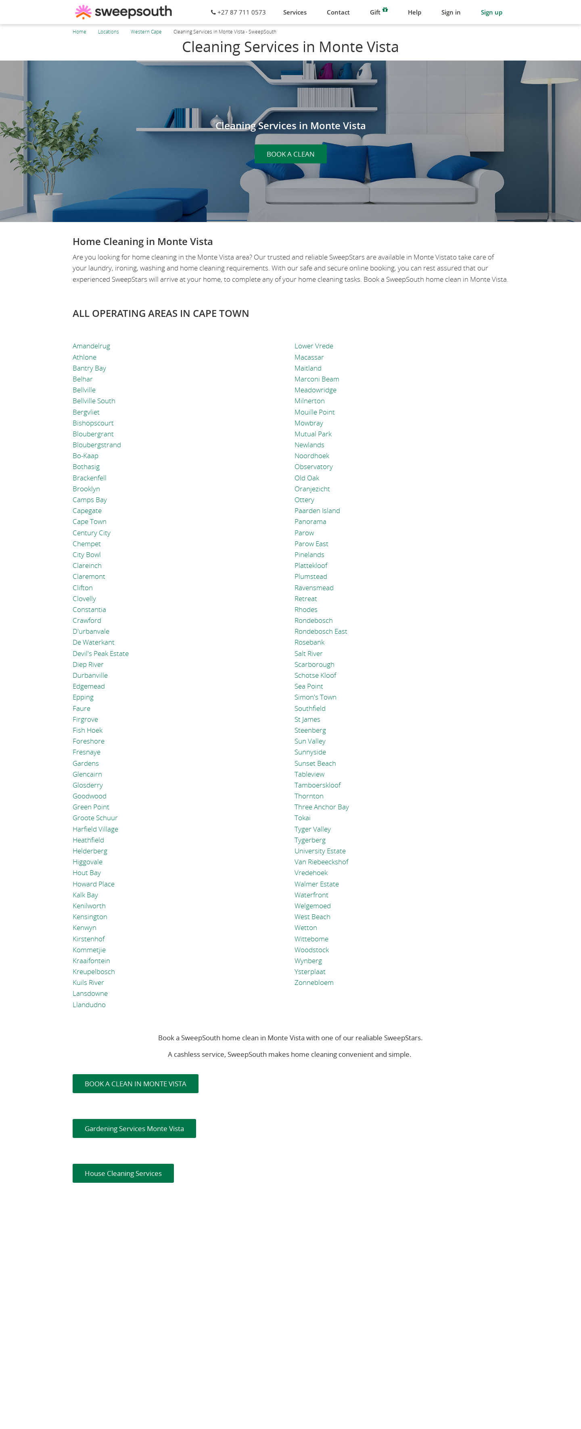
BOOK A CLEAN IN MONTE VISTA (135, 1083)
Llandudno (89, 1004)
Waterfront (311, 894)
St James (307, 719)
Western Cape (146, 31)
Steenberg (310, 730)
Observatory (314, 466)
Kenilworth (89, 905)
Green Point (91, 806)
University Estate (320, 850)
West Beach (312, 916)
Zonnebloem (314, 982)
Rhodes (306, 609)
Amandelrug (91, 345)
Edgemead (89, 686)
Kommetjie (89, 949)
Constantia (89, 609)
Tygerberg (310, 839)
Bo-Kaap (85, 455)
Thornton (309, 795)
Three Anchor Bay (322, 806)
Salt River (309, 653)
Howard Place (94, 883)
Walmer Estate (317, 883)
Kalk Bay (85, 894)
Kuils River (88, 982)
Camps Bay (90, 499)
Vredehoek (311, 872)
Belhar (83, 378)
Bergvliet (86, 412)
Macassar (309, 357)
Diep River (88, 664)
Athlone (84, 357)
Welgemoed (313, 905)
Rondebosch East (321, 631)
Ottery (304, 499)
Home (79, 31)
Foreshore (88, 741)
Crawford (87, 620)
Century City (92, 532)
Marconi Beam (317, 378)
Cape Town (90, 521)
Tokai (303, 817)
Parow (304, 532)
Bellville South (94, 400)
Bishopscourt (93, 422)
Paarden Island (317, 510)
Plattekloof (311, 565)
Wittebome (311, 938)
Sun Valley (310, 741)
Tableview (309, 774)
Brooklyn (86, 488)
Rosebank (309, 642)
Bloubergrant (93, 433)
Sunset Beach (315, 763)
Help (414, 12)
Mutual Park (313, 433)
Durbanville (90, 675)
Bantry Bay (89, 368)
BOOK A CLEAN (291, 154)
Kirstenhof (88, 938)
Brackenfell (90, 477)
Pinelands (309, 554)
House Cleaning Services (123, 1173)
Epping (83, 697)
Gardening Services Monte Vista (134, 1128)
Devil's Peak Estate (101, 653)
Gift (379, 11)
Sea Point (309, 686)
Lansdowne (90, 993)
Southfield (310, 708)
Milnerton (310, 400)
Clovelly (84, 598)
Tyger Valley (313, 829)
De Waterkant (94, 642)
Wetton (306, 927)
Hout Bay (87, 872)
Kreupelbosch (94, 971)
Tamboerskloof (318, 785)
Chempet (87, 543)
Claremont (89, 576)
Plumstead (311, 576)
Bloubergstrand (97, 444)
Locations (108, 31)
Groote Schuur (95, 817)
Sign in (451, 12)
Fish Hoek (87, 730)
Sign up (491, 12)
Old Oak (307, 477)
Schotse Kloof (315, 675)
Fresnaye (86, 751)
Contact (338, 12)
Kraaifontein (91, 960)
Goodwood (90, 795)
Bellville (84, 389)
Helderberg (90, 850)
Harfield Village (95, 829)
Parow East (311, 543)
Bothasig (86, 466)
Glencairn (87, 774)
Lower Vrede (314, 345)
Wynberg (308, 960)
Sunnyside (310, 751)
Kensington (90, 916)
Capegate (87, 510)
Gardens (86, 763)
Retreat (306, 598)
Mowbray (309, 422)
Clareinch (87, 565)
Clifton (83, 587)
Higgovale (87, 861)
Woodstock (312, 949)
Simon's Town (315, 697)
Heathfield (88, 839)
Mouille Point (315, 412)
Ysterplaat (310, 971)
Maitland (308, 368)
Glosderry (88, 785)
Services (295, 12)
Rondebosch (314, 620)
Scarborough (314, 664)
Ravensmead (314, 587)
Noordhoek (312, 455)
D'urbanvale (91, 631)
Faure (81, 708)
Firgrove (85, 719)
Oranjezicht (312, 488)
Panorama (310, 521)
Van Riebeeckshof (321, 861)
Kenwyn (84, 927)
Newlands (309, 444)
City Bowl (87, 554)
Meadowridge (315, 389)
